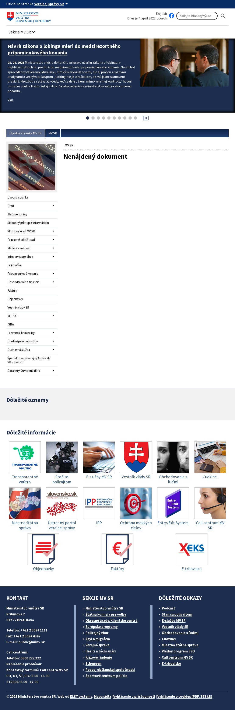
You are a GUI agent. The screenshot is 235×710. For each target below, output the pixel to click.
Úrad (10, 206)
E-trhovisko (171, 663)
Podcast (168, 608)
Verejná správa (97, 645)
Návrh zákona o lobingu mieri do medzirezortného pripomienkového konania (64, 49)
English (161, 13)
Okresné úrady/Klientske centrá (111, 620)
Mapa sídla (102, 696)
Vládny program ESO (178, 651)
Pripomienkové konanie (22, 274)
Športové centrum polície (106, 675)
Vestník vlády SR (18, 307)
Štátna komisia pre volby (105, 614)
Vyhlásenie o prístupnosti (134, 696)
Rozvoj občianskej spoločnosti (110, 669)
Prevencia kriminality (21, 333)
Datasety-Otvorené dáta (23, 371)
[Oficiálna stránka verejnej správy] (51, 3)
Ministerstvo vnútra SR (104, 608)
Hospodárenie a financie (23, 282)
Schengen (93, 663)
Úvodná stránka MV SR (26, 133)
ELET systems (81, 696)
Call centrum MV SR (177, 657)
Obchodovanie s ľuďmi (180, 632)
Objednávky (15, 299)
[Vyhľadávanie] (197, 16)
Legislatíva (14, 265)
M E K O (12, 316)
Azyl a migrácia (97, 639)
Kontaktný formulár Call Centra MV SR (37, 670)
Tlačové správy (17, 214)
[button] (22, 31)
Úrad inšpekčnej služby (22, 341)
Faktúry (12, 290)
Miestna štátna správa (180, 645)
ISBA (10, 324)
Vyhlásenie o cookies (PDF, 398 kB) (184, 696)
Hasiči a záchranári (100, 651)
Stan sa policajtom (177, 614)
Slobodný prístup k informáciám (28, 223)
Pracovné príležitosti (21, 240)
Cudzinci (169, 639)
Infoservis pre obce (20, 257)
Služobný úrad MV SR (21, 231)
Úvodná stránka (17, 197)
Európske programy (101, 626)
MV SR (52, 133)
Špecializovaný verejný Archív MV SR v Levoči (28, 360)
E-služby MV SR (174, 620)
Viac (10, 100)
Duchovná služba (18, 350)
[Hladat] (223, 16)
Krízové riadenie (98, 657)
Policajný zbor (97, 632)
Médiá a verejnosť (19, 248)
